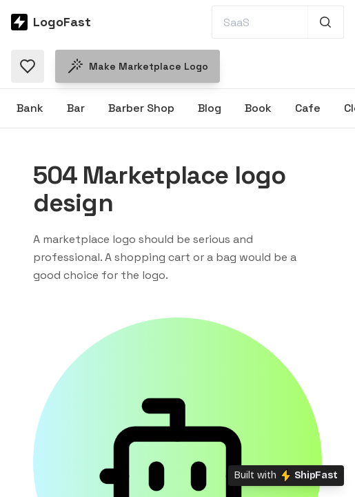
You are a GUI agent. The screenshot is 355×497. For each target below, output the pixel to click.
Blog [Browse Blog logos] (209, 108)
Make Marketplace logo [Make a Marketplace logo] (137, 66)
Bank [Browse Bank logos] (30, 108)
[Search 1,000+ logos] (325, 22)
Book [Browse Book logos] (258, 108)
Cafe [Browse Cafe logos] (308, 108)
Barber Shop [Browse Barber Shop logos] (141, 108)
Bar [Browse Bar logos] (76, 108)
